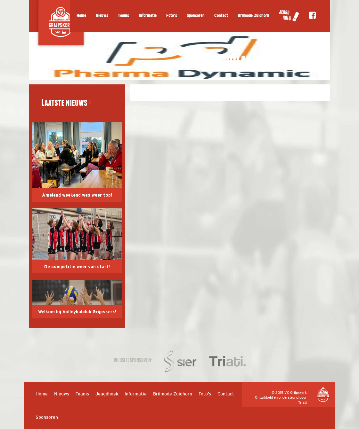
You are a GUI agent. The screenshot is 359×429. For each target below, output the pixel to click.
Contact (221, 15)
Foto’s (171, 15)
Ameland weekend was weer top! (77, 195)
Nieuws (102, 15)
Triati (302, 402)
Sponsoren (196, 15)
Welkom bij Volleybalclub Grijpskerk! (77, 312)
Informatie (148, 15)
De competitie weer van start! (77, 267)
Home (81, 15)
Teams (123, 15)
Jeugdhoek (106, 393)
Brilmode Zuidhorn (253, 15)
